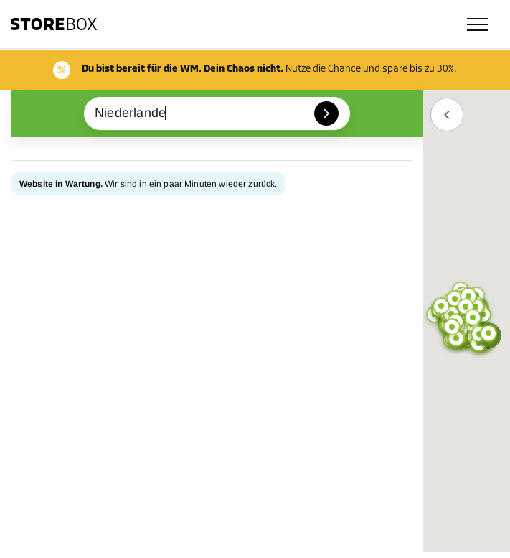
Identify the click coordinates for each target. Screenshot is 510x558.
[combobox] (217, 113)
